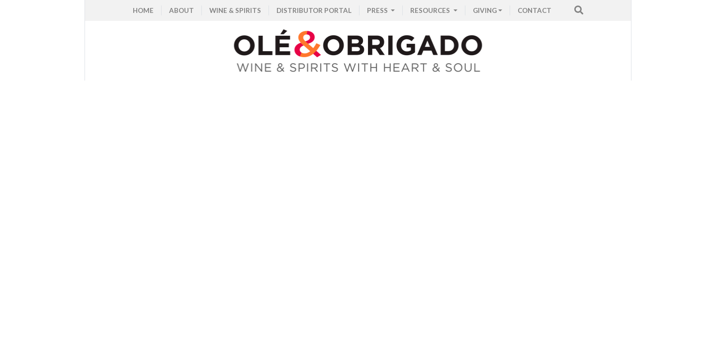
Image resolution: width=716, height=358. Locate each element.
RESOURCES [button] (430, 10)
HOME (143, 10)
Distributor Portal (314, 10)
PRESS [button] (378, 10)
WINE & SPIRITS (235, 10)
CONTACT (534, 10)
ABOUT (181, 10)
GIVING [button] (485, 10)
